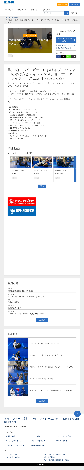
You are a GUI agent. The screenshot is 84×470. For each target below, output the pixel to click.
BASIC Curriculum (37, 445)
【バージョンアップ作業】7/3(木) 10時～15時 (26, 314)
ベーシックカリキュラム (14, 441)
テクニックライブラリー (64, 436)
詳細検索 (75, 13)
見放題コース (22, 10)
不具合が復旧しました (16, 302)
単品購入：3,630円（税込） (66, 40)
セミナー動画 (13, 18)
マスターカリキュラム (64, 441)
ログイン (74, 5)
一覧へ (42, 186)
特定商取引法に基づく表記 (57, 460)
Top (5, 18)
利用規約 (50, 457)
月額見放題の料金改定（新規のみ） (22, 291)
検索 (66, 13)
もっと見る (42, 320)
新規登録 (62, 5)
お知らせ (46, 10)
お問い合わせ (14, 457)
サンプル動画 (30, 35)
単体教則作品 (10, 436)
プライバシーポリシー (55, 455)
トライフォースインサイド (15, 445)
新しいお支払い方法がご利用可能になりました (26, 297)
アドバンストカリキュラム (40, 441)
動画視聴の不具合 (15, 308)
